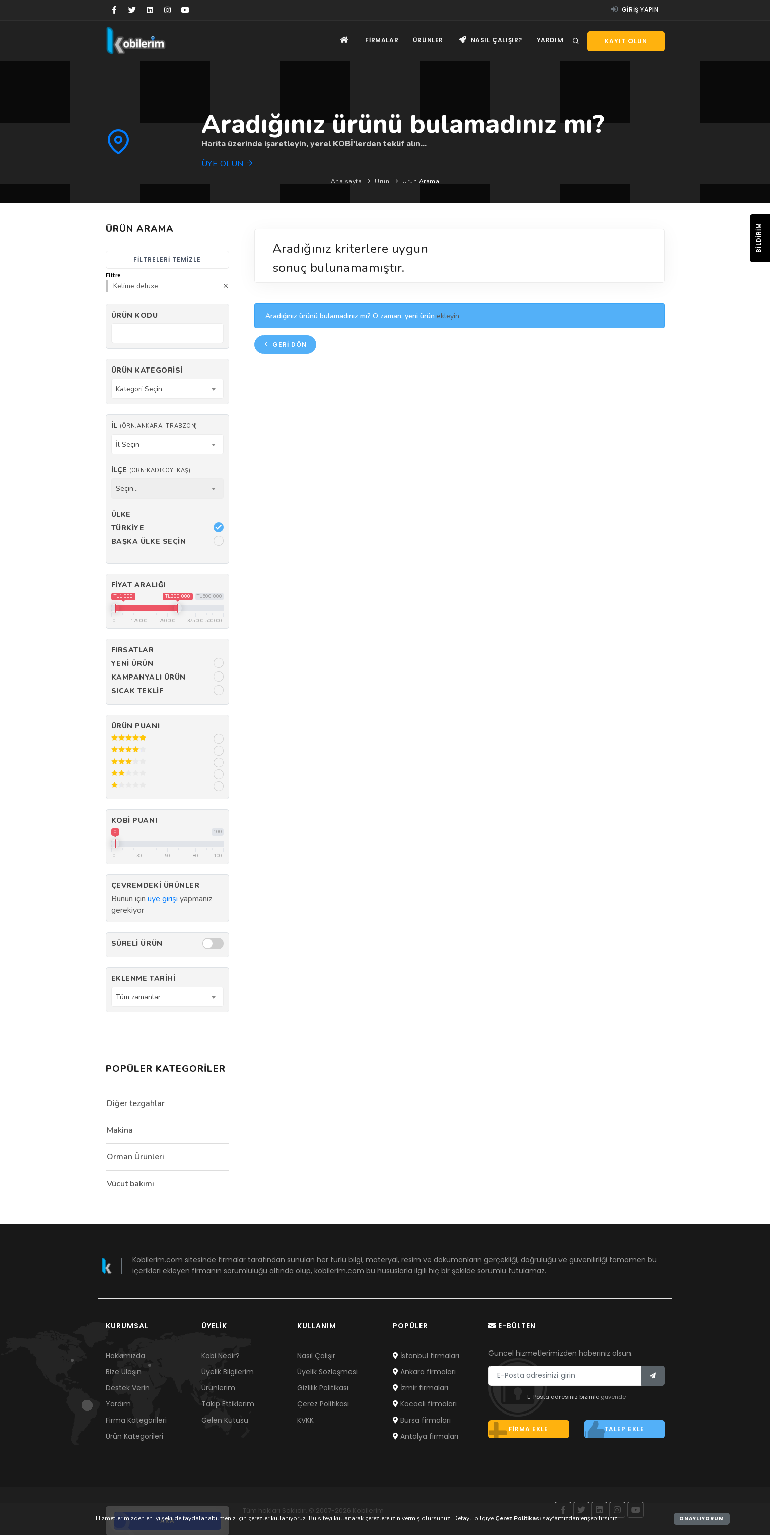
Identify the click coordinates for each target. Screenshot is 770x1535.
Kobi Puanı (134, 820)
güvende (613, 1397)
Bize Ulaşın (124, 1372)
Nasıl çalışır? (489, 40)
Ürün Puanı (135, 726)
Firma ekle (518, 1429)
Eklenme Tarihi (143, 979)
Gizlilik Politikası (322, 1388)
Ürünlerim (218, 1388)
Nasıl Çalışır (316, 1355)
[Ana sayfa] (341, 40)
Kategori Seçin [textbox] (139, 389)
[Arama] (575, 41)
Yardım (549, 40)
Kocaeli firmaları (425, 1404)
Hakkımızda (125, 1355)
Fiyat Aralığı (138, 585)
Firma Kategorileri (136, 1420)
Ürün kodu (134, 315)
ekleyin (448, 316)
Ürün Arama (420, 181)
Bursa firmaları (422, 1420)
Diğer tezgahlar (136, 1103)
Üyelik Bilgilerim (227, 1372)
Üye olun (227, 163)
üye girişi (163, 898)
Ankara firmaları (424, 1372)
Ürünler (426, 40)
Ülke (121, 514)
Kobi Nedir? (220, 1355)
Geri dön (285, 344)
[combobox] (167, 389)
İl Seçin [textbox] (127, 444)
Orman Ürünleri (135, 1156)
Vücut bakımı (130, 1183)
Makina (120, 1130)
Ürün (382, 181)
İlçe (151, 470)
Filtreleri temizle (167, 259)
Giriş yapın (635, 9)
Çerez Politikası (323, 1404)
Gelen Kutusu (224, 1420)
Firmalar (379, 40)
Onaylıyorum (701, 1518)
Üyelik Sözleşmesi (327, 1372)
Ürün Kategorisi (147, 370)
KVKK (305, 1420)
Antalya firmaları (425, 1436)
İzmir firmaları (420, 1388)
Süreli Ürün (137, 943)
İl (154, 426)
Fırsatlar (132, 650)
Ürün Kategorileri (134, 1436)
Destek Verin (128, 1388)
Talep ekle (614, 1429)
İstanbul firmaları (426, 1355)
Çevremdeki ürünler (155, 885)
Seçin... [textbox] (127, 489)
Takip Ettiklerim (227, 1404)
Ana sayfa (346, 181)
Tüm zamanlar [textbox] (138, 997)
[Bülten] (653, 1376)
